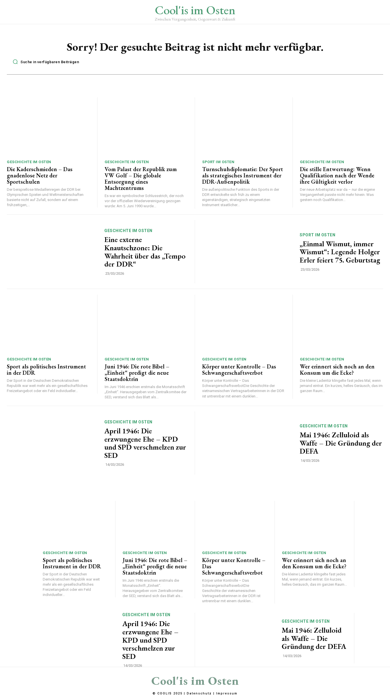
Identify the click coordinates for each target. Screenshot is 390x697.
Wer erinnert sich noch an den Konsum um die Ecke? (337, 370)
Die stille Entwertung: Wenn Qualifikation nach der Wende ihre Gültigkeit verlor (337, 176)
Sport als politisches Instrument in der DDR (46, 370)
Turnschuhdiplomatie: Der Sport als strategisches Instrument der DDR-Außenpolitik (242, 176)
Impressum (226, 694)
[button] (44, 62)
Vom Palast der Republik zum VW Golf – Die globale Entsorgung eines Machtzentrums (141, 179)
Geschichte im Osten (29, 162)
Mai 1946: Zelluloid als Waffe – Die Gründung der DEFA (341, 443)
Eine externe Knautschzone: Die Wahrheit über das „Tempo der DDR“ (145, 252)
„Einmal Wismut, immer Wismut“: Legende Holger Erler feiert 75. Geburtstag (340, 252)
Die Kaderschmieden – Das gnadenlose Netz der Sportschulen (39, 176)
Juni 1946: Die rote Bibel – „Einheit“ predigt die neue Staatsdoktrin (137, 373)
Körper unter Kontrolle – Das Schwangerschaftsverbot (239, 370)
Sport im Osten (218, 162)
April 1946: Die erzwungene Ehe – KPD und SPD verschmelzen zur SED (145, 444)
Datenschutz (199, 694)
